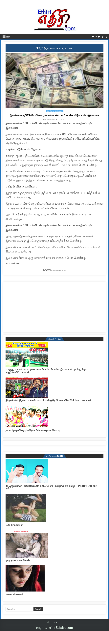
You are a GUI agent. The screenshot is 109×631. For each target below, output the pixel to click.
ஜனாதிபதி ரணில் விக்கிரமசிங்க (79, 138)
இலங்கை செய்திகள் (54, 111)
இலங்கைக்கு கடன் (58, 270)
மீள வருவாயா (14, 525)
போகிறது (80, 257)
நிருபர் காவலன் (49, 119)
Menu (8, 36)
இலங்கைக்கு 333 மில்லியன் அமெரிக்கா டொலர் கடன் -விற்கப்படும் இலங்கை (55, 115)
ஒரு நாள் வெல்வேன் (18, 560)
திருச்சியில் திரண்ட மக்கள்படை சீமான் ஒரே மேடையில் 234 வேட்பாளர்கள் (48, 400)
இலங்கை (12, 127)
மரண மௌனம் (14, 594)
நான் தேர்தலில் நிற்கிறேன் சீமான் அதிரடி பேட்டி (33, 430)
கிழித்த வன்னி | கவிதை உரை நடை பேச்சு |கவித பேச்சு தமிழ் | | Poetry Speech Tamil (51, 487)
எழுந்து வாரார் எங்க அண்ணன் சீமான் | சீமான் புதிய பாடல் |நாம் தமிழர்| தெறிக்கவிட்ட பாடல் (46, 371)
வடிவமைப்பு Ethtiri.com (54, 627)
